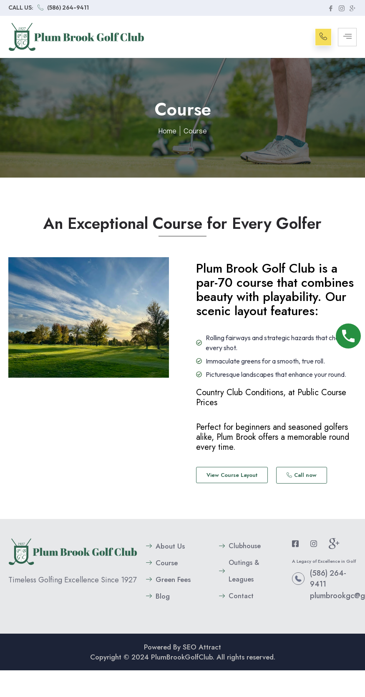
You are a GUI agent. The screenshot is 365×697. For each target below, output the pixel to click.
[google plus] (352, 7)
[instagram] (341, 7)
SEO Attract (202, 647)
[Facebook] (330, 7)
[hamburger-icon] (347, 37)
